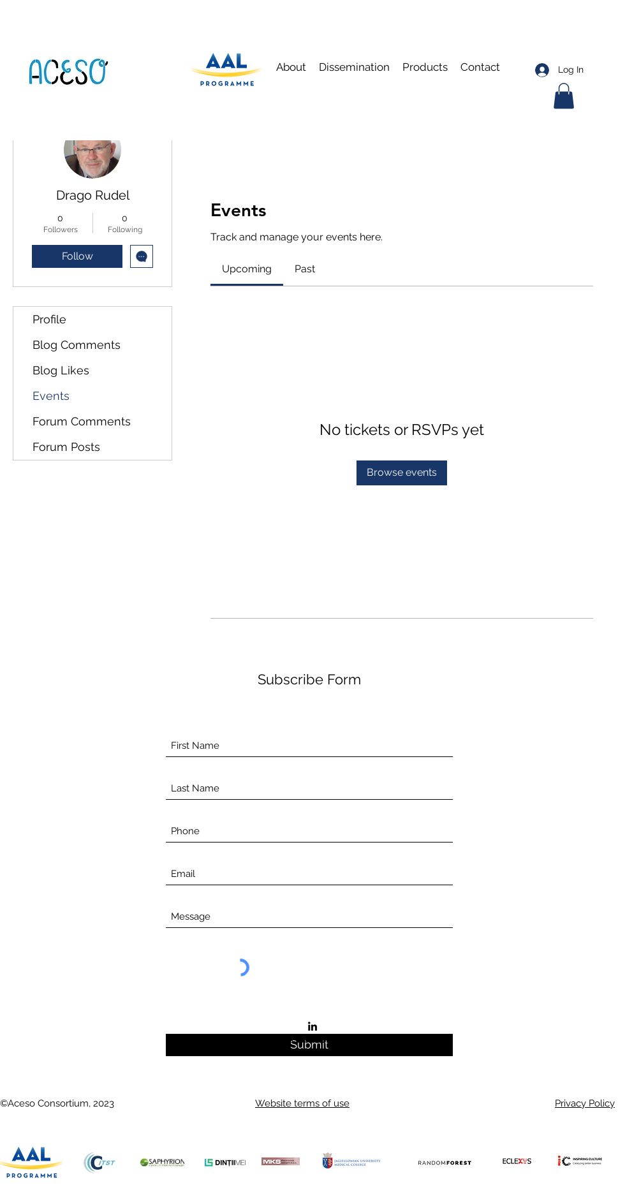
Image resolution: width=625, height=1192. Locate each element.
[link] (247, 269)
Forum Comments (82, 421)
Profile (49, 319)
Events (51, 395)
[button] (354, 67)
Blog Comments (77, 344)
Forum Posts (66, 446)
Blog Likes (61, 370)
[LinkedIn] (312, 1026)
